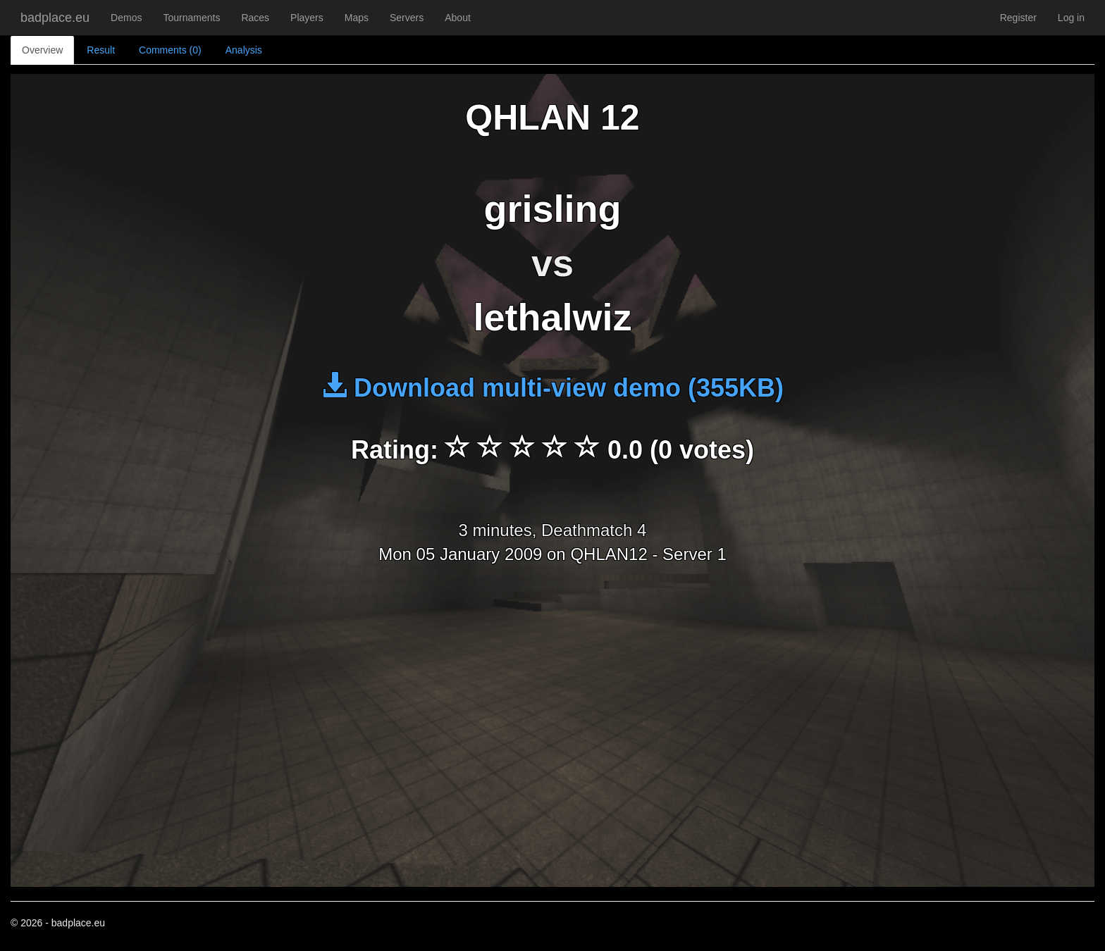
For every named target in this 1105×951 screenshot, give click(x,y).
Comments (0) (170, 50)
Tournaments (191, 17)
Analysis (244, 50)
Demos (126, 17)
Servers (407, 17)
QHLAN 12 (552, 117)
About (458, 17)
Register (1018, 17)
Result (101, 50)
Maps (357, 17)
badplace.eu (54, 18)
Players (306, 17)
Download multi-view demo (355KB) (552, 387)
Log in (1071, 17)
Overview (42, 50)
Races (255, 17)
